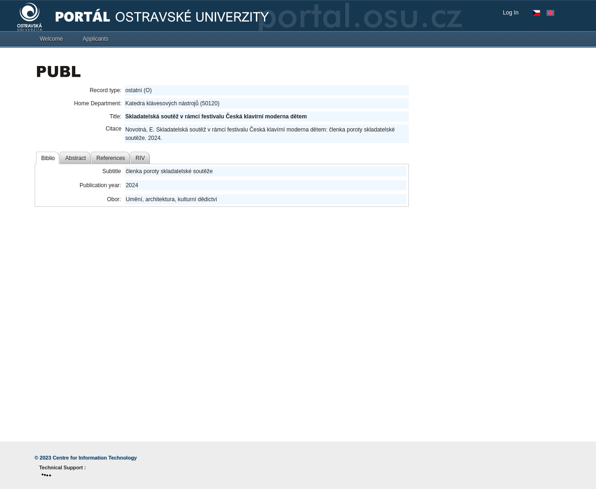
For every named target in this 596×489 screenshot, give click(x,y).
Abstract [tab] (75, 158)
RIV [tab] (140, 158)
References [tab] (110, 158)
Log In (510, 12)
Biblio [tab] (48, 158)
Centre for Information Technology (94, 457)
